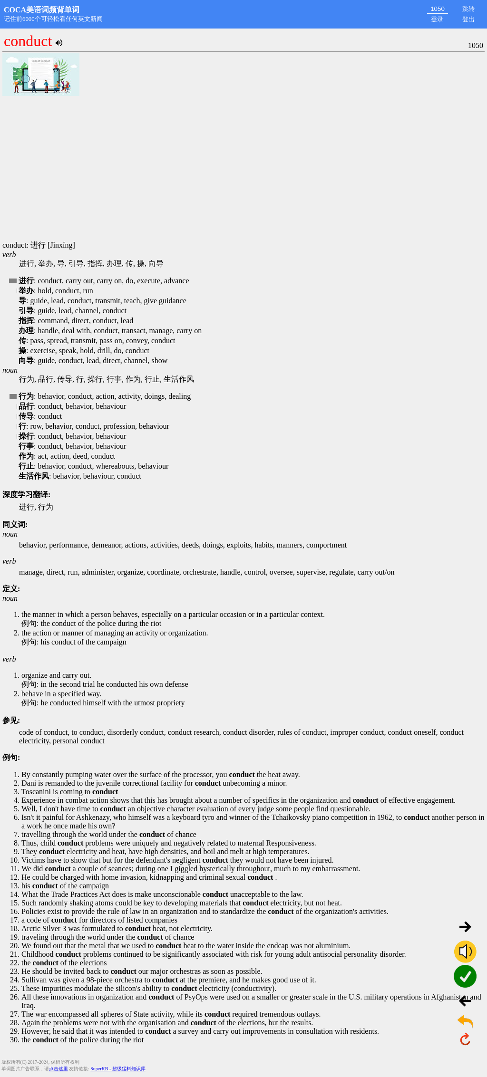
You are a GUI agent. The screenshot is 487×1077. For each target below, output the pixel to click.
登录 (437, 19)
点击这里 (58, 1068)
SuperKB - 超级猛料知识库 (118, 1068)
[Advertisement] (243, 169)
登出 (468, 19)
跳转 (468, 8)
